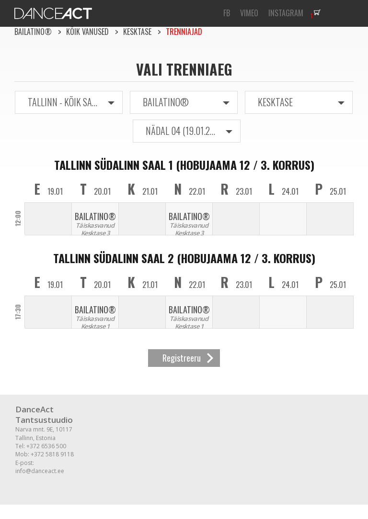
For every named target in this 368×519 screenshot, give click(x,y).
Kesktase (137, 31)
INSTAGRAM (285, 13)
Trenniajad (184, 31)
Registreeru (181, 358)
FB (226, 13)
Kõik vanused (87, 31)
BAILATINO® (33, 31)
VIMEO (249, 13)
